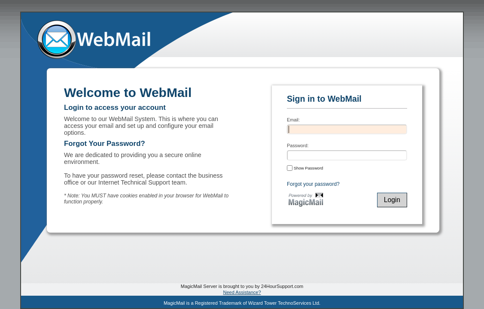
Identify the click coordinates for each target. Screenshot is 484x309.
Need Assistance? (242, 292)
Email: (293, 119)
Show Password (305, 167)
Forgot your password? (313, 184)
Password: (297, 145)
